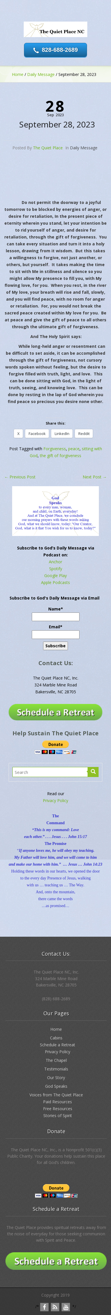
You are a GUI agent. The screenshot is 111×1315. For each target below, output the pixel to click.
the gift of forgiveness (60, 455)
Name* (55, 613)
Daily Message (41, 74)
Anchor (55, 561)
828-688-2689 (60, 50)
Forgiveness (54, 448)
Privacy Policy (55, 800)
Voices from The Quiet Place (56, 1095)
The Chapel (56, 1060)
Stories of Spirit (57, 1115)
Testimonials (56, 1069)
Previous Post (20, 477)
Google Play (55, 575)
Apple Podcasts (55, 582)
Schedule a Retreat (57, 1044)
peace (73, 448)
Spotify (55, 568)
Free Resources (57, 1108)
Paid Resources (57, 1101)
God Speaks (56, 1086)
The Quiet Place (48, 147)
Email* (55, 631)
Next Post (95, 477)
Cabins (56, 1038)
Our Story (56, 1077)
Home (17, 74)
